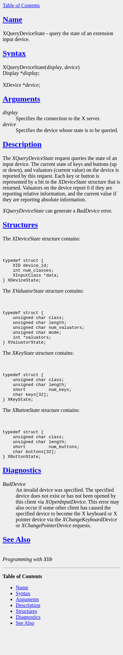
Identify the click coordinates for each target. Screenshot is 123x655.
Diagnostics (22, 493)
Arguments (21, 99)
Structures (20, 224)
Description (22, 144)
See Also (17, 563)
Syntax (14, 53)
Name (12, 19)
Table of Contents (21, 5)
